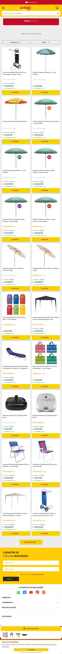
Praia (39, 33)
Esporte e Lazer (31, 33)
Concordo (31, 649)
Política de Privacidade (38, 574)
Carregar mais (30, 542)
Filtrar (46, 42)
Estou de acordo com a (32, 574)
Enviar (9, 579)
